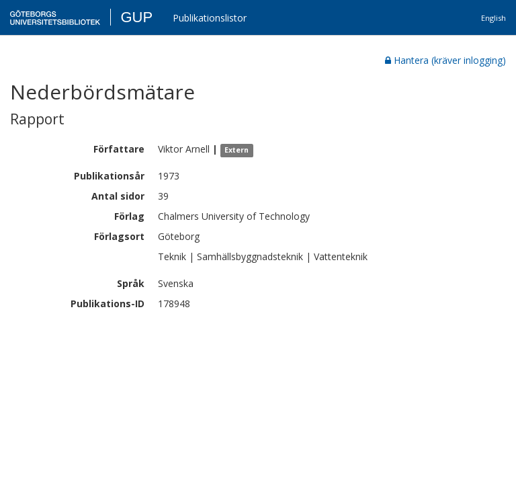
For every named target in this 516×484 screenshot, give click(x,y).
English (493, 18)
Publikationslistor (210, 17)
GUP (136, 17)
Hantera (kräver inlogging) (445, 60)
